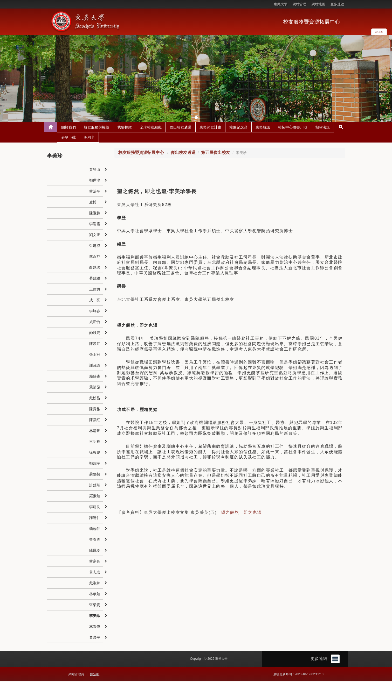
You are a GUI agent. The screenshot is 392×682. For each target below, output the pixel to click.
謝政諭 (94, 366)
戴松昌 (94, 399)
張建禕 (94, 246)
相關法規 (322, 128)
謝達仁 (94, 518)
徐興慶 (94, 453)
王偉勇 (94, 290)
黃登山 (94, 170)
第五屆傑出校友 (215, 153)
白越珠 (94, 268)
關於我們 (68, 128)
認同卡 (89, 138)
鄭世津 (94, 181)
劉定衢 (94, 675)
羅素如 (94, 497)
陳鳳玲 (94, 551)
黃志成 (94, 573)
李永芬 (94, 257)
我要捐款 (124, 128)
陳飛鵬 (94, 214)
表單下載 (68, 138)
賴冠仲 (94, 529)
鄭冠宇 (94, 464)
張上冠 (94, 355)
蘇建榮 (94, 475)
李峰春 (94, 312)
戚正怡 (94, 323)
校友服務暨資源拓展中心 (311, 22)
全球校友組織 (151, 128)
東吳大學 (280, 4)
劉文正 (94, 235)
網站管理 (299, 4)
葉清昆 (94, 388)
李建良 (94, 508)
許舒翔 (94, 486)
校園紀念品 (238, 128)
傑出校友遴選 (180, 128)
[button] (5, 79)
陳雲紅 (94, 420)
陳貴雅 (94, 410)
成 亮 (94, 301)
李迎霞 (94, 225)
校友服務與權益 (96, 128)
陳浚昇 (94, 344)
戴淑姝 (94, 584)
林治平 (94, 192)
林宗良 (94, 562)
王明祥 (94, 442)
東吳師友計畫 (210, 128)
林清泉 (94, 431)
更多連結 (337, 4)
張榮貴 (94, 605)
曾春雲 (94, 540)
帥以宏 (94, 333)
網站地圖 (318, 4)
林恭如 (94, 595)
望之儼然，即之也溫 (241, 513)
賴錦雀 (94, 377)
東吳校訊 (263, 128)
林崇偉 (94, 627)
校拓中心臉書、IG (292, 128)
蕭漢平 (94, 638)
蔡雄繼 (94, 279)
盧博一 (94, 203)
